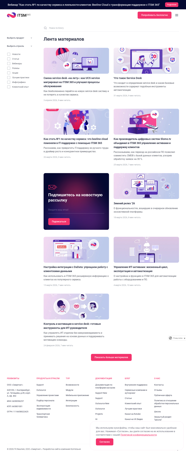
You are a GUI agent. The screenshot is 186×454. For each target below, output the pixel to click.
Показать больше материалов (111, 357)
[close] (184, 338)
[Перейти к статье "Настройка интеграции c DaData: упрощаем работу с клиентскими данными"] (76, 259)
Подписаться (59, 221)
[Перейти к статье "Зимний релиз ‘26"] (146, 193)
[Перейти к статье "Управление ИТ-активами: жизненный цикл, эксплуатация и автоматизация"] (146, 259)
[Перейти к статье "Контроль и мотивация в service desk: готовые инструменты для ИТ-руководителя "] (76, 318)
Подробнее (171, 5)
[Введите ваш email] (76, 209)
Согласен (105, 441)
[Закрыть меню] (176, 15)
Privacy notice (177, 338)
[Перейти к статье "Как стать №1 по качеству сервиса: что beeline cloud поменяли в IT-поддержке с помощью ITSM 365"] (76, 131)
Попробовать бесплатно (154, 15)
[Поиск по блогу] (113, 28)
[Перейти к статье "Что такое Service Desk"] (146, 70)
